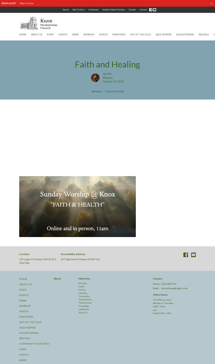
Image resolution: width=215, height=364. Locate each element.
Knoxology (84, 306)
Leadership (84, 309)
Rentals (204, 34)
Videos (103, 34)
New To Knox (79, 9)
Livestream (94, 9)
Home (22, 34)
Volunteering (185, 34)
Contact (143, 9)
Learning (83, 293)
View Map (24, 262)
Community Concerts (34, 343)
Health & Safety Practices (113, 9)
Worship (88, 34)
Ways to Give (27, 3)
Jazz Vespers (163, 34)
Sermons (96, 91)
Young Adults (85, 299)
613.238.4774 (168, 283)
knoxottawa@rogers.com (174, 288)
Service (82, 289)
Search (66, 9)
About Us (36, 34)
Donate (132, 9)
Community (84, 296)
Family (81, 286)
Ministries (118, 34)
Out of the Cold (140, 34)
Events (63, 34)
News (75, 34)
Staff (50, 34)
